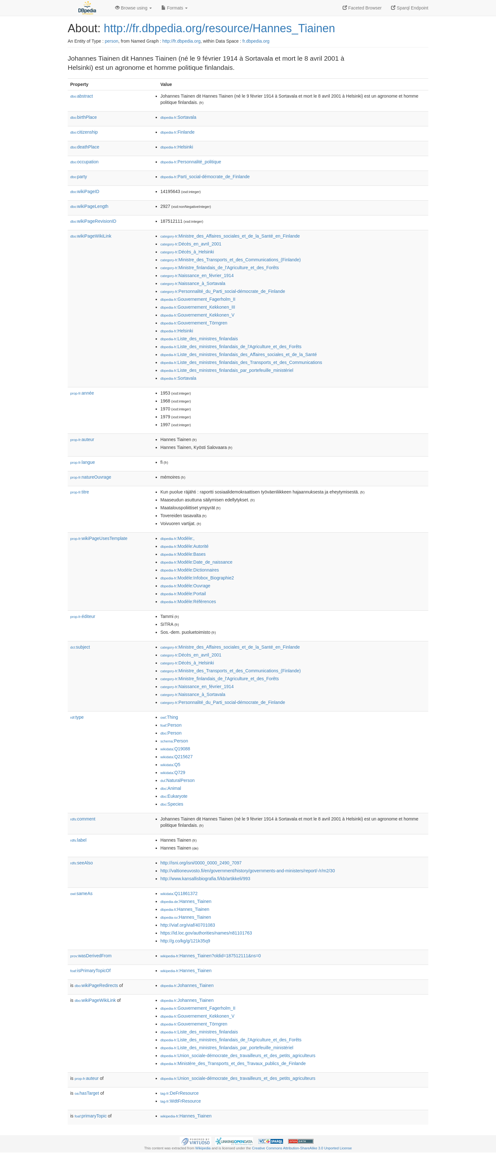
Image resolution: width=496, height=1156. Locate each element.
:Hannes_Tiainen (185, 901)
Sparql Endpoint (409, 7)
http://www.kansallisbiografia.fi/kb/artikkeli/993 (205, 878)
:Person (171, 725)
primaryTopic (91, 1115)
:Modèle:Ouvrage (185, 585)
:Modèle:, (177, 538)
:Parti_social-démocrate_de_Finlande (205, 176)
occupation (84, 161)
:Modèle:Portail (183, 593)
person (111, 41)
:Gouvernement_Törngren (193, 322)
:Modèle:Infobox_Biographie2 (197, 577)
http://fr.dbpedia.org (181, 41)
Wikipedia (203, 1148)
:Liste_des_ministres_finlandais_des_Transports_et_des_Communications (241, 362)
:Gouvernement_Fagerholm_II (197, 299)
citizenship (84, 132)
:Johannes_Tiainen (187, 985)
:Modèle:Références (188, 601)
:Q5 (170, 764)
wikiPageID (84, 191)
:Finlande (177, 132)
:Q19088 (175, 748)
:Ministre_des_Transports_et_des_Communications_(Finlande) (230, 259)
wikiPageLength (89, 206)
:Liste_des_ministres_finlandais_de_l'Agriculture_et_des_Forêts (230, 346)
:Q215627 (176, 756)
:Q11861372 (179, 893)
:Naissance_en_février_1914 (197, 275)
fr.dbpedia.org (256, 41)
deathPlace (84, 146)
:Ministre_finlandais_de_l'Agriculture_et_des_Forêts (219, 267)
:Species (171, 804)
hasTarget (87, 1093)
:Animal (170, 788)
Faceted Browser (362, 7)
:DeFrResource (179, 1093)
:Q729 (172, 772)
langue (82, 462)
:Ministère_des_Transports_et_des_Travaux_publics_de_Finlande (233, 1063)
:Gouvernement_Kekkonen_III (197, 307)
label (78, 840)
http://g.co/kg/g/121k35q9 (185, 940)
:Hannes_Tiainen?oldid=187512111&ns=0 (210, 955)
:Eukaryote (174, 796)
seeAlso (81, 862)
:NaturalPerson (177, 780)
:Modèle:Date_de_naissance (196, 562)
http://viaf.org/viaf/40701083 (187, 925)
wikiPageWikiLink (90, 236)
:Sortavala (178, 117)
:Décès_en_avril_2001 (190, 243)
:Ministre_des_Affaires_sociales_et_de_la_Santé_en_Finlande (230, 236)
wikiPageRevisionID (93, 221)
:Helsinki (176, 146)
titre (79, 491)
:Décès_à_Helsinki (187, 251)
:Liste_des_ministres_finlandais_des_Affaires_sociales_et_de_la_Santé (238, 354)
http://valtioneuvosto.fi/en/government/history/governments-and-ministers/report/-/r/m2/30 (247, 870)
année (82, 393)
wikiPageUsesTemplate (98, 538)
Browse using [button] (133, 7)
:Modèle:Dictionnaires (189, 569)
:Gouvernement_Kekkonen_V (197, 315)
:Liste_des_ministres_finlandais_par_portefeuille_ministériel (226, 370)
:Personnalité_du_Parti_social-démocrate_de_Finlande (222, 291)
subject (80, 647)
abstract (81, 96)
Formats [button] (174, 7)
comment (82, 818)
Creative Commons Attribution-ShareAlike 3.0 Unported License (302, 1148)
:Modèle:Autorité (184, 546)
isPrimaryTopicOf (90, 970)
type (77, 717)
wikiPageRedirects (96, 985)
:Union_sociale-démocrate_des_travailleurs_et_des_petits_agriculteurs (237, 1055)
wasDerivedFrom (91, 955)
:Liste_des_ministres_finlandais (199, 338)
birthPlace (83, 117)
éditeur (82, 616)
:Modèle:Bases (183, 554)
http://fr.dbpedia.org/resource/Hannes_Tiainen (219, 28)
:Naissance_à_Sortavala (192, 283)
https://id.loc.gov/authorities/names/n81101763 (206, 932)
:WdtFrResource (180, 1101)
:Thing (169, 717)
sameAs (81, 893)
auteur (82, 439)
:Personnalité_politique (190, 161)
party (78, 176)
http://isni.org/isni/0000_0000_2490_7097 (201, 862)
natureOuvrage (90, 477)
